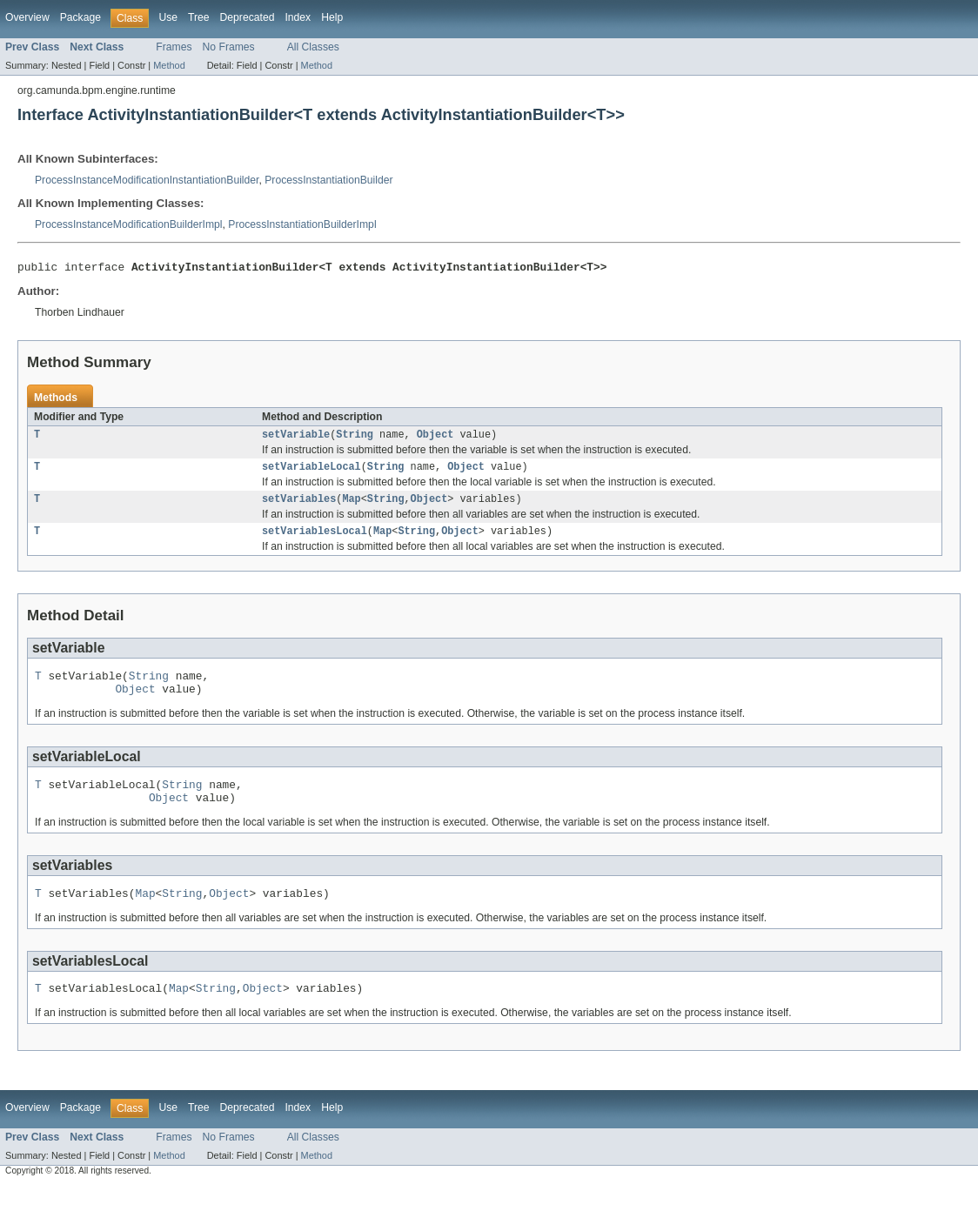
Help (332, 17)
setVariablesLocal (314, 540)
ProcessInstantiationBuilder (328, 180)
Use (168, 17)
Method (168, 65)
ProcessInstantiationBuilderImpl (302, 224)
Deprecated (247, 17)
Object (435, 438)
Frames (173, 47)
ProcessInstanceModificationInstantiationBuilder (146, 180)
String (354, 438)
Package (80, 17)
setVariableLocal (311, 472)
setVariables (299, 506)
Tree (199, 17)
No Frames (229, 47)
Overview (27, 17)
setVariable (296, 438)
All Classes (313, 47)
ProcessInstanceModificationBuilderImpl (129, 224)
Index (298, 17)
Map (351, 506)
